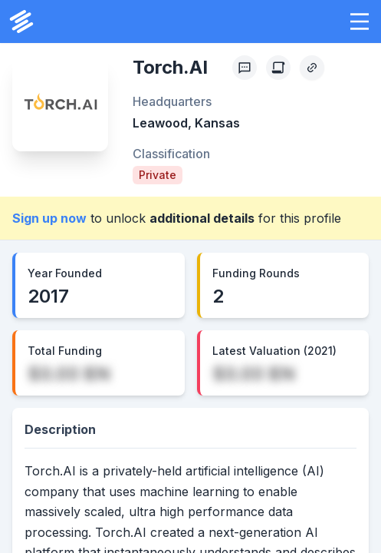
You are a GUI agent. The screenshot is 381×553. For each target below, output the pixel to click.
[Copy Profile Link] (312, 67)
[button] (359, 21)
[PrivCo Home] (21, 21)
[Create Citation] (278, 67)
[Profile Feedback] (244, 67)
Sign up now (49, 218)
